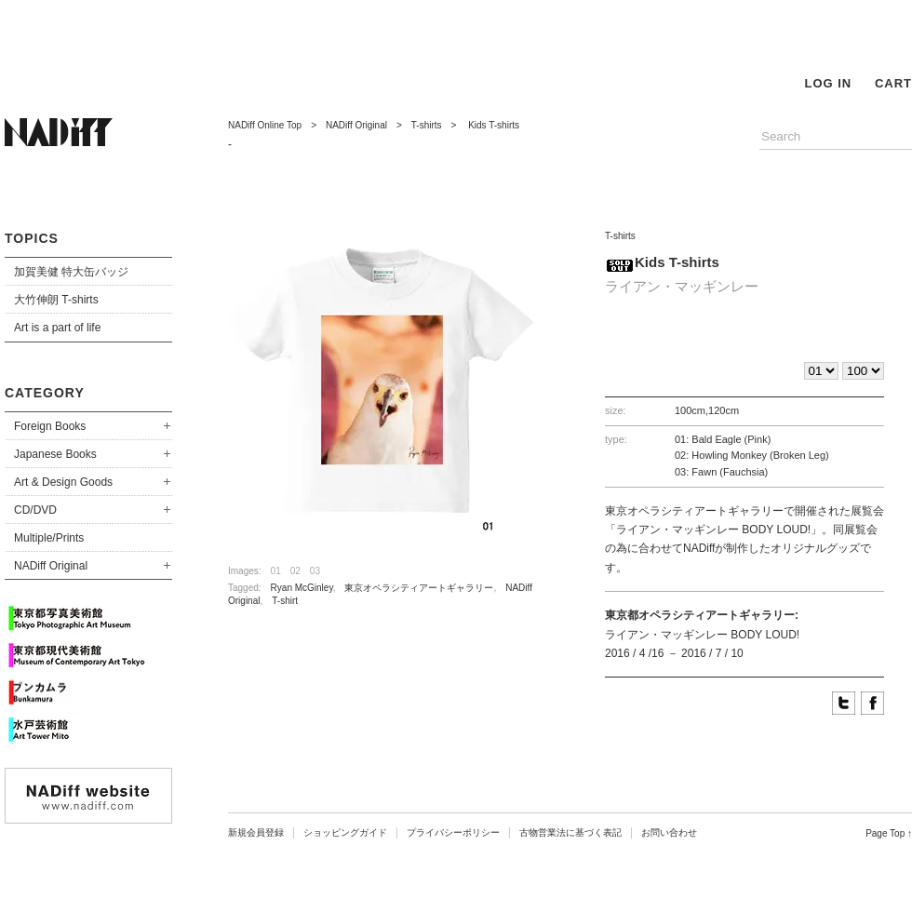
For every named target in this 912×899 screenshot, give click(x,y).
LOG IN (828, 83)
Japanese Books (55, 454)
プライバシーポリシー (453, 832)
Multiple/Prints (49, 537)
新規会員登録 (256, 832)
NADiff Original (50, 565)
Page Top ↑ (888, 833)
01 (276, 571)
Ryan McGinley (302, 588)
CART (893, 83)
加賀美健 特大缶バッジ (71, 271)
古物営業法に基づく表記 (570, 832)
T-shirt (285, 601)
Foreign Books (50, 426)
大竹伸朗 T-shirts (56, 299)
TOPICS (32, 238)
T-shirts (426, 125)
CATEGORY (45, 392)
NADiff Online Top (265, 125)
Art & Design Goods (63, 482)
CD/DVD (35, 510)
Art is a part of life (57, 327)
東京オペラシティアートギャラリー (418, 588)
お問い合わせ (669, 832)
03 (315, 571)
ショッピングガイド (345, 832)
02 (295, 571)
